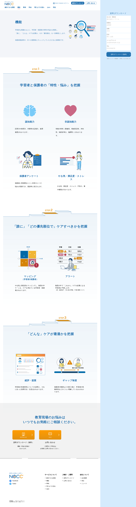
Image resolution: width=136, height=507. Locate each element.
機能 (18, 7)
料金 (30, 7)
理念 (54, 7)
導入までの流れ (39, 7)
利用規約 (116, 58)
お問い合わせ (91, 3)
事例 (24, 7)
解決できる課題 (10, 7)
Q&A (48, 7)
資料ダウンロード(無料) (119, 54)
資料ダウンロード (77, 3)
